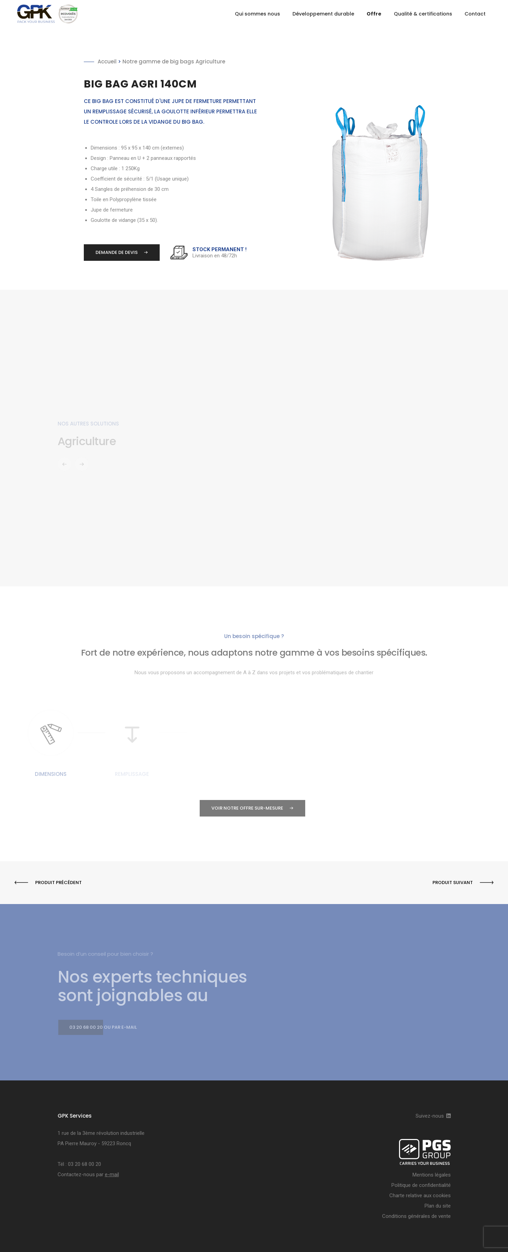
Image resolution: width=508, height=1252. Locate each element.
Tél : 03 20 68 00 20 (79, 1164)
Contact (475, 13)
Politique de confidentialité (421, 1185)
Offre (374, 13)
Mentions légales (431, 1175)
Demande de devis (116, 252)
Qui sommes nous (257, 13)
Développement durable (323, 13)
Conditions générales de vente (416, 1216)
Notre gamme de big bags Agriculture (173, 61)
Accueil (107, 61)
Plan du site (438, 1206)
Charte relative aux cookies (420, 1195)
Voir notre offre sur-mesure (246, 808)
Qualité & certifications (423, 13)
